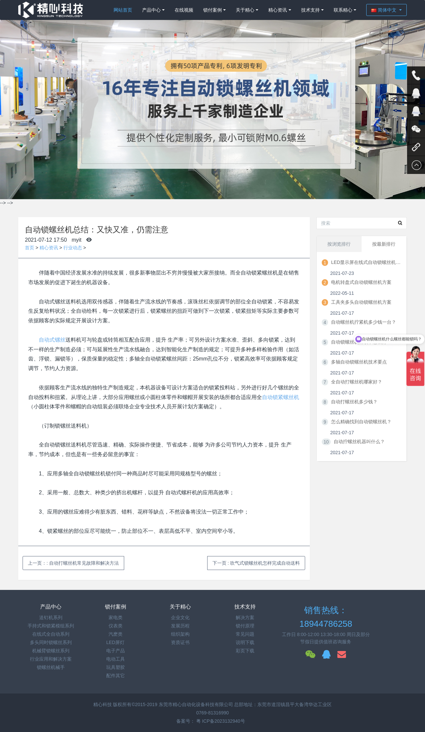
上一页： (73, 563)
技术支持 (310, 10)
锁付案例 (212, 10)
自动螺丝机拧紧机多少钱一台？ (363, 322)
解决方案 (245, 617)
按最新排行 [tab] (383, 244)
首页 (29, 247)
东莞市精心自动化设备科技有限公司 (195, 704)
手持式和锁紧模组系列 (51, 625)
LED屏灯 (115, 642)
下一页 (256, 563)
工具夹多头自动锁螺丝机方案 (361, 302)
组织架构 (180, 634)
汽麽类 (116, 634)
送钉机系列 (50, 617)
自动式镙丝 (52, 340)
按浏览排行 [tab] (339, 244)
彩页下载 (245, 650)
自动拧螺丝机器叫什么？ (359, 441)
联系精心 (343, 10)
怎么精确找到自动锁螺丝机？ (361, 421)
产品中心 (151, 10)
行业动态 (72, 247)
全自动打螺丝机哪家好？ (356, 381)
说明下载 (245, 642)
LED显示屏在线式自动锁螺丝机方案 (366, 262)
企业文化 (180, 617)
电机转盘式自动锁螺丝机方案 (361, 282)
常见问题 (245, 634)
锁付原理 (245, 625)
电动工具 (115, 659)
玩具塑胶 (115, 667)
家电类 (116, 617)
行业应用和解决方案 (51, 659)
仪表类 (116, 625)
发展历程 (180, 625)
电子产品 (115, 650)
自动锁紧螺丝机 (280, 397)
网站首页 (123, 10)
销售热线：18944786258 (325, 617)
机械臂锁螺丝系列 (50, 650)
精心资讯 (277, 10)
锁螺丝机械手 (51, 667)
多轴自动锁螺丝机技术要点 (359, 362)
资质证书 (180, 642)
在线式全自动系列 (50, 634)
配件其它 (115, 675)
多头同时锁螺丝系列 (51, 642)
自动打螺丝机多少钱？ (354, 401)
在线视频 (184, 10)
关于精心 (245, 10)
